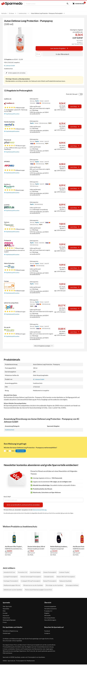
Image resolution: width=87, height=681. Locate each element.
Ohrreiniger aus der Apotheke (54, 585)
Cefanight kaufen (49, 576)
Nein (13, 451)
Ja (7, 451)
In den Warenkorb (62, 54)
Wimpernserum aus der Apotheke (33, 585)
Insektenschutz (9, 430)
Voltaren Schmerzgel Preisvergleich (31, 576)
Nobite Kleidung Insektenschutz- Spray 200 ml (59, 546)
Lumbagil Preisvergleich (10, 576)
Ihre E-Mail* (7, 496)
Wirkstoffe (47, 615)
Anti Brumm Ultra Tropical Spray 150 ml (14, 546)
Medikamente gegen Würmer (12, 585)
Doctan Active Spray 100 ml (36, 546)
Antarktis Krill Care (9, 572)
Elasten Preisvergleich (50, 572)
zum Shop (74, 106)
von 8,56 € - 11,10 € (13, 59)
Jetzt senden (20, 451)
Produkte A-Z (48, 611)
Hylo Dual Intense (35, 572)
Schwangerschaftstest (72, 585)
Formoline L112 (22, 572)
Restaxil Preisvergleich (49, 581)
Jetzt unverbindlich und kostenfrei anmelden (23, 505)
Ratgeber (47, 613)
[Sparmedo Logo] (12, 4)
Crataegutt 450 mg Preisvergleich (30, 581)
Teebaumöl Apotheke (65, 581)
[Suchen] (66, 4)
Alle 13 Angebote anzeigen (43, 346)
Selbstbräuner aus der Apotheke (13, 589)
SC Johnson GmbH (9, 65)
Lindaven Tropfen (64, 572)
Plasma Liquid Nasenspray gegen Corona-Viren (38, 589)
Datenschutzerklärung (39, 510)
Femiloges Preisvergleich (11, 581)
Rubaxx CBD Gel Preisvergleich (66, 576)
